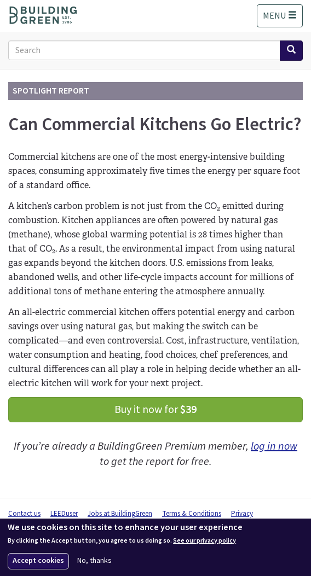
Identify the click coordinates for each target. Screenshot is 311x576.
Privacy (242, 514)
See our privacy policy (204, 541)
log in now (274, 446)
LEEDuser (64, 514)
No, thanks (94, 561)
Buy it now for (155, 409)
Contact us (24, 514)
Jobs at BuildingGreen (120, 514)
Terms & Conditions (191, 514)
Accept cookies (38, 560)
